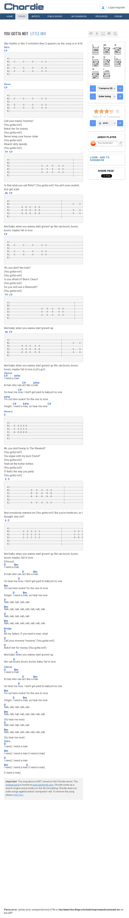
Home (10, 16)
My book (79, 16)
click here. (18, 795)
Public (55, 16)
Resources (102, 16)
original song (12, 785)
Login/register (116, 7)
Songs (22, 16)
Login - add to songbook (99, 159)
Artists (36, 16)
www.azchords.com (42, 785)
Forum (118, 16)
